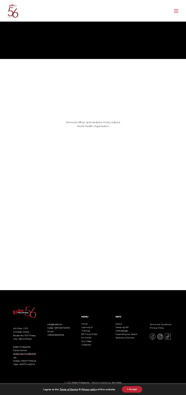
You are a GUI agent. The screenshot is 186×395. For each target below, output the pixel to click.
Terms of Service (68, 389)
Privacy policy (89, 389)
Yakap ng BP (122, 327)
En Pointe (86, 337)
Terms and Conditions (160, 324)
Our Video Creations (86, 343)
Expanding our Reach (126, 334)
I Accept (132, 389)
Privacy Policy (157, 327)
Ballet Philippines (80, 382)
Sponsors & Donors (125, 337)
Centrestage (122, 330)
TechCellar (116, 382)
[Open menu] (176, 11)
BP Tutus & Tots (89, 334)
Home (84, 323)
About (119, 323)
